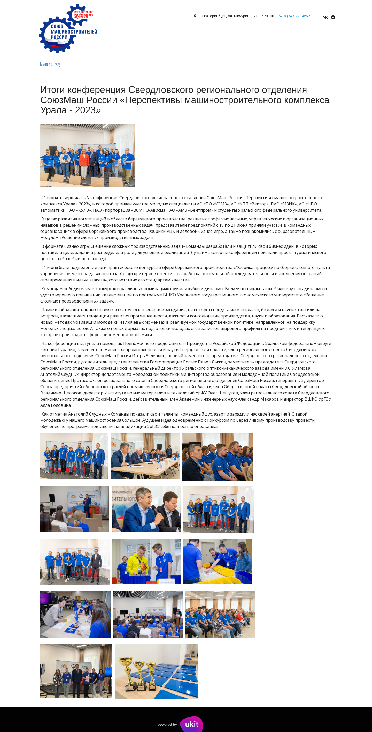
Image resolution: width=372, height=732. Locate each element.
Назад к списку (50, 64)
